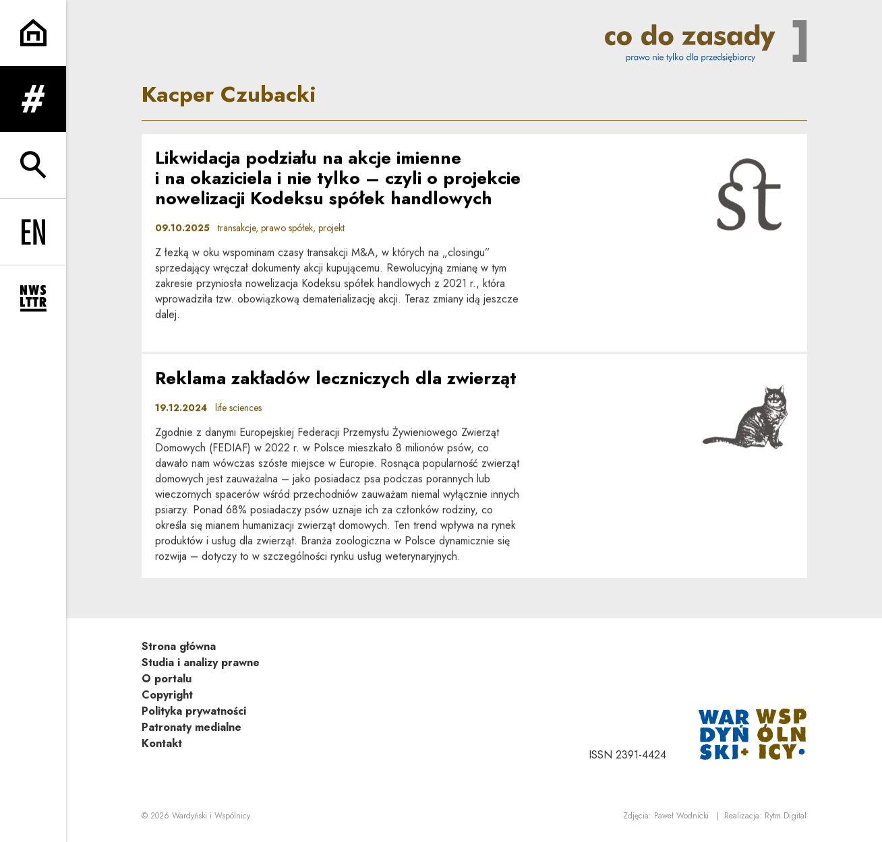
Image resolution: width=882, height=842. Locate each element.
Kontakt (162, 743)
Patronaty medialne (191, 727)
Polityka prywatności (194, 711)
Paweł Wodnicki (681, 816)
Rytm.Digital (785, 816)
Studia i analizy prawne (201, 662)
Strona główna (179, 646)
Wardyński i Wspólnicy (211, 816)
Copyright (167, 695)
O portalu (167, 678)
